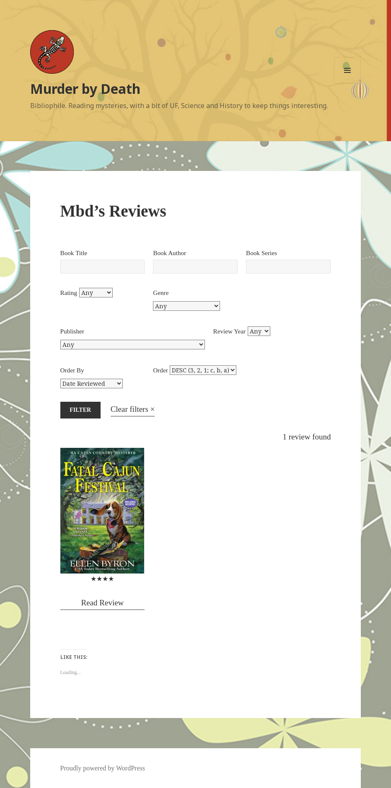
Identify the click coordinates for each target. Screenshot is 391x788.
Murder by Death (85, 89)
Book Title (74, 252)
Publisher (72, 331)
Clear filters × (133, 409)
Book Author (169, 252)
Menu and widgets (347, 83)
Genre (160, 292)
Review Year (229, 331)
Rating (69, 292)
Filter (80, 410)
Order (160, 370)
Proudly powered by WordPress (102, 768)
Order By (72, 370)
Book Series (261, 252)
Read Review (102, 602)
